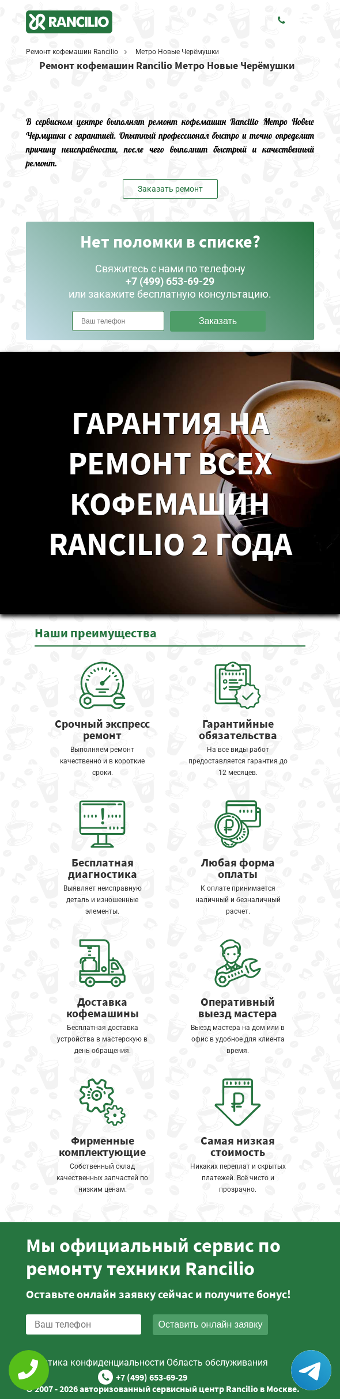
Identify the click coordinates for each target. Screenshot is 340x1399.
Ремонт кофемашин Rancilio (72, 52)
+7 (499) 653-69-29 (151, 1377)
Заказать (218, 321)
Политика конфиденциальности (95, 1362)
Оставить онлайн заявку (210, 1324)
